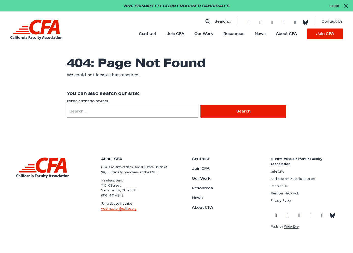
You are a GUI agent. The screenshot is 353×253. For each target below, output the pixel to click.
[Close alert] (338, 5)
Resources (233, 33)
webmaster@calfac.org (119, 208)
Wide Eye (291, 226)
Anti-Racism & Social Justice (292, 179)
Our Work (203, 33)
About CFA (286, 33)
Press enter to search (88, 101)
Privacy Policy (281, 200)
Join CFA (175, 33)
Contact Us (332, 21)
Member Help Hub (284, 193)
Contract (147, 33)
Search (243, 111)
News (260, 33)
